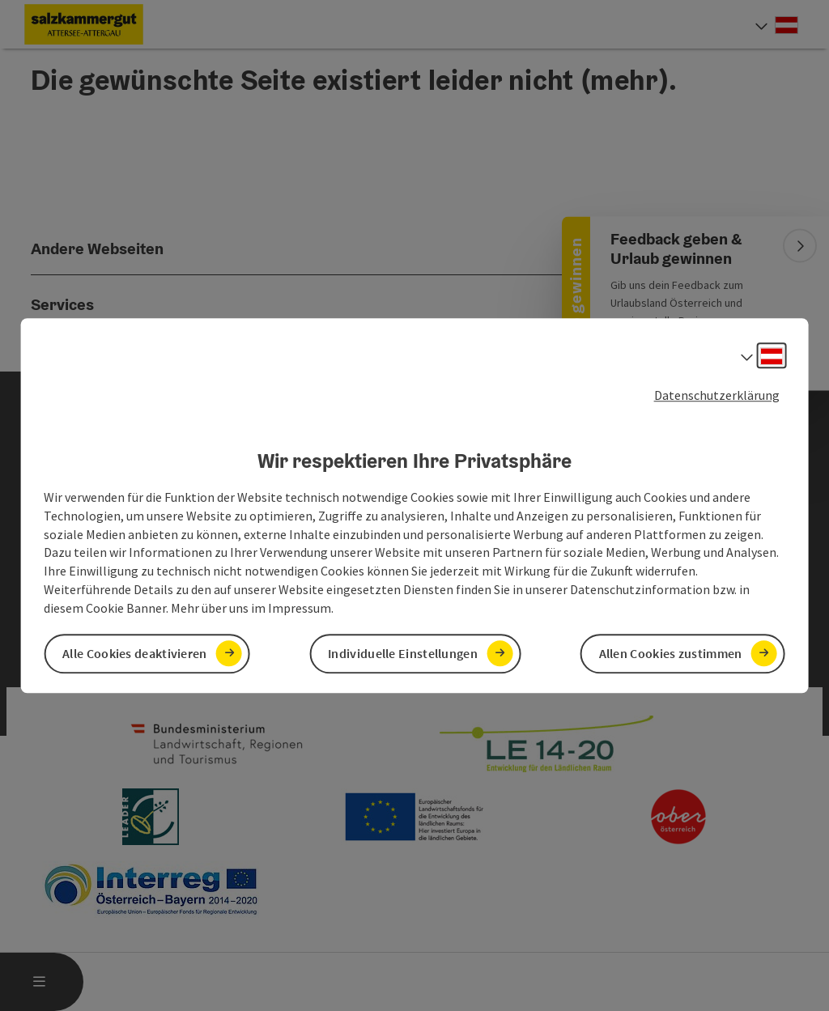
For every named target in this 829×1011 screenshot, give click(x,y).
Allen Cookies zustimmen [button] (670, 653)
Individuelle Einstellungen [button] (403, 653)
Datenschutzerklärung (717, 395)
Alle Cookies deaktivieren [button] (134, 653)
